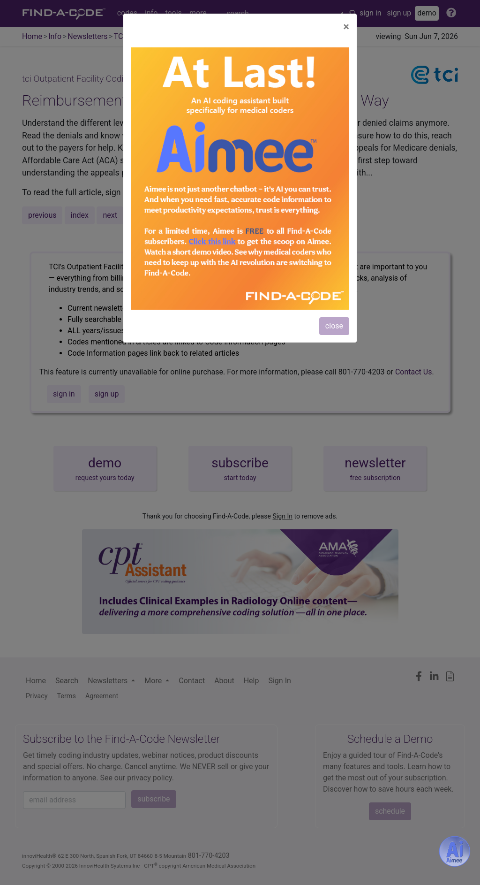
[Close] (346, 27)
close (334, 325)
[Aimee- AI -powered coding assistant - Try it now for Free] (455, 851)
